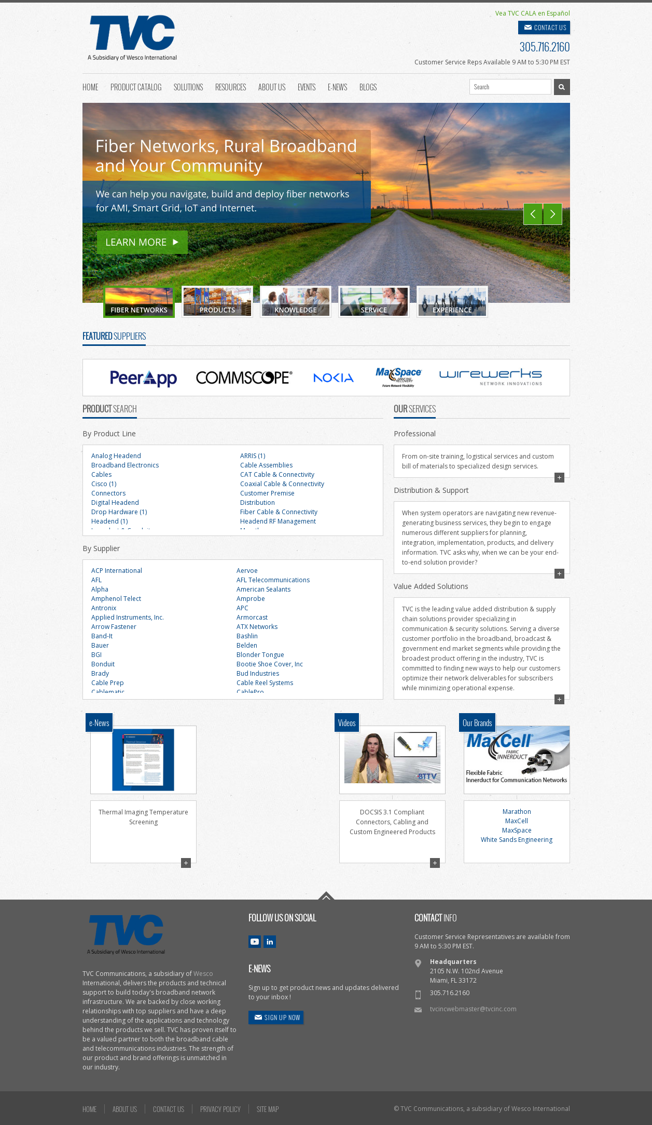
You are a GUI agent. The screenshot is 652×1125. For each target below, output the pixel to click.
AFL (96, 579)
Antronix (103, 608)
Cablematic (107, 692)
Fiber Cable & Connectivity (278, 511)
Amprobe (251, 598)
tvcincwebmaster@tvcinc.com (473, 1009)
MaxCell (516, 820)
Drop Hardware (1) (119, 511)
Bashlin (247, 636)
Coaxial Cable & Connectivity (282, 483)
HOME (89, 1109)
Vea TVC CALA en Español (532, 13)
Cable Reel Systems (265, 682)
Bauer (100, 645)
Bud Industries (258, 673)
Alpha (99, 589)
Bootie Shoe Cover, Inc (270, 664)
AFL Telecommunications (273, 579)
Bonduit (103, 664)
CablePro (250, 692)
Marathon (517, 811)
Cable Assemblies (266, 465)
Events (306, 86)
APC (242, 608)
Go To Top (326, 895)
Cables (101, 474)
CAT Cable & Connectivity (277, 474)
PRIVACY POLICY (220, 1109)
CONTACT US (550, 27)
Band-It (102, 636)
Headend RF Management (278, 521)
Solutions (188, 86)
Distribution (257, 502)
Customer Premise (267, 493)
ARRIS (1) (252, 455)
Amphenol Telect (116, 598)
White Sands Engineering (516, 839)
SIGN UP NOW (282, 1017)
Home (90, 86)
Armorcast (252, 617)
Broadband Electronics (125, 465)
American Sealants (263, 589)
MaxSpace (517, 830)
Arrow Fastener (113, 626)
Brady (100, 673)
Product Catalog (135, 86)
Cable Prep (107, 682)
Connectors (108, 493)
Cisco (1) (103, 483)
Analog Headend (116, 455)
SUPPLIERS (114, 336)
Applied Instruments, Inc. (127, 617)
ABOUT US (125, 1109)
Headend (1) (109, 521)
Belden (247, 645)
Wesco (203, 973)
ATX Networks (257, 626)
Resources (230, 86)
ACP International (116, 570)
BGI (96, 654)
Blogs (368, 86)
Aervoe (247, 570)
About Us (271, 86)
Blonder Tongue (260, 654)
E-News (337, 86)
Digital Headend (115, 502)
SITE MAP (268, 1109)
